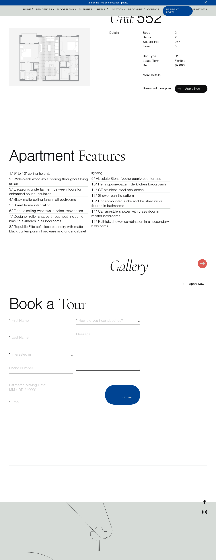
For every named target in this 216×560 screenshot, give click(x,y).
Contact (153, 9)
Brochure (135, 9)
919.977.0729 (199, 9)
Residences (44, 9)
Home (27, 9)
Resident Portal (172, 11)
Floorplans (65, 9)
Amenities (85, 9)
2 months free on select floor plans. (108, 2)
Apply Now (192, 284)
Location (116, 9)
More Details (152, 75)
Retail (101, 9)
